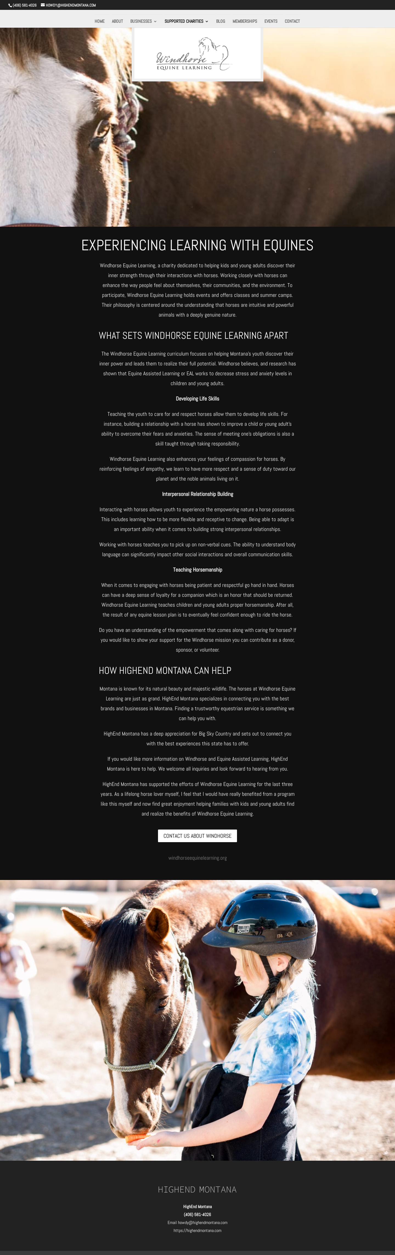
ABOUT (117, 21)
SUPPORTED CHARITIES (184, 21)
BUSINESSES (141, 21)
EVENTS (270, 21)
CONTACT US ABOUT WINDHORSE (197, 835)
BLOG (220, 21)
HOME (100, 21)
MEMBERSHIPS (245, 21)
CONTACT (292, 21)
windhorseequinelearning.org (197, 857)
